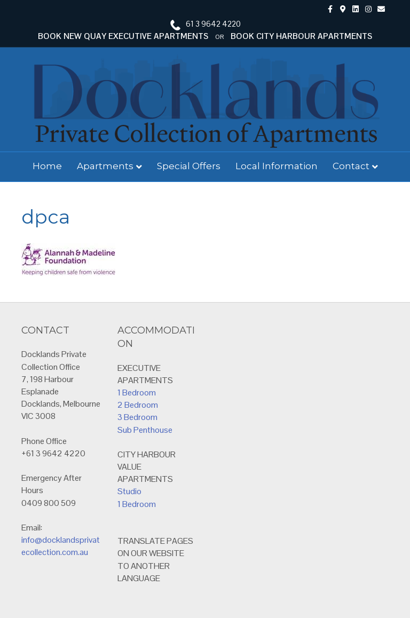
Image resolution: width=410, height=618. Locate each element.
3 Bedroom (137, 417)
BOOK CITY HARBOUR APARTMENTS (301, 36)
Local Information (276, 166)
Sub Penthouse (144, 429)
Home (47, 166)
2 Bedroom (137, 404)
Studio (129, 491)
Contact (351, 166)
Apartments (105, 166)
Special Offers (188, 166)
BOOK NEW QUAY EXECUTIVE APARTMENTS (123, 36)
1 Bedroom (136, 392)
